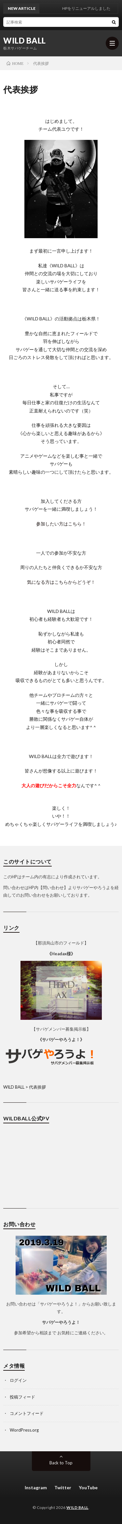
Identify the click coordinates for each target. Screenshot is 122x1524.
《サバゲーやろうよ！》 (61, 1039)
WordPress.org (24, 1430)
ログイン (18, 1380)
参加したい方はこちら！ (61, 523)
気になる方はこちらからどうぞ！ (61, 582)
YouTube (88, 1487)
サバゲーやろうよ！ (61, 1322)
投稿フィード (22, 1397)
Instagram (36, 1487)
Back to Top (61, 1462)
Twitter (62, 1487)
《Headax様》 (61, 953)
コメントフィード (27, 1413)
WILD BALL (24, 41)
